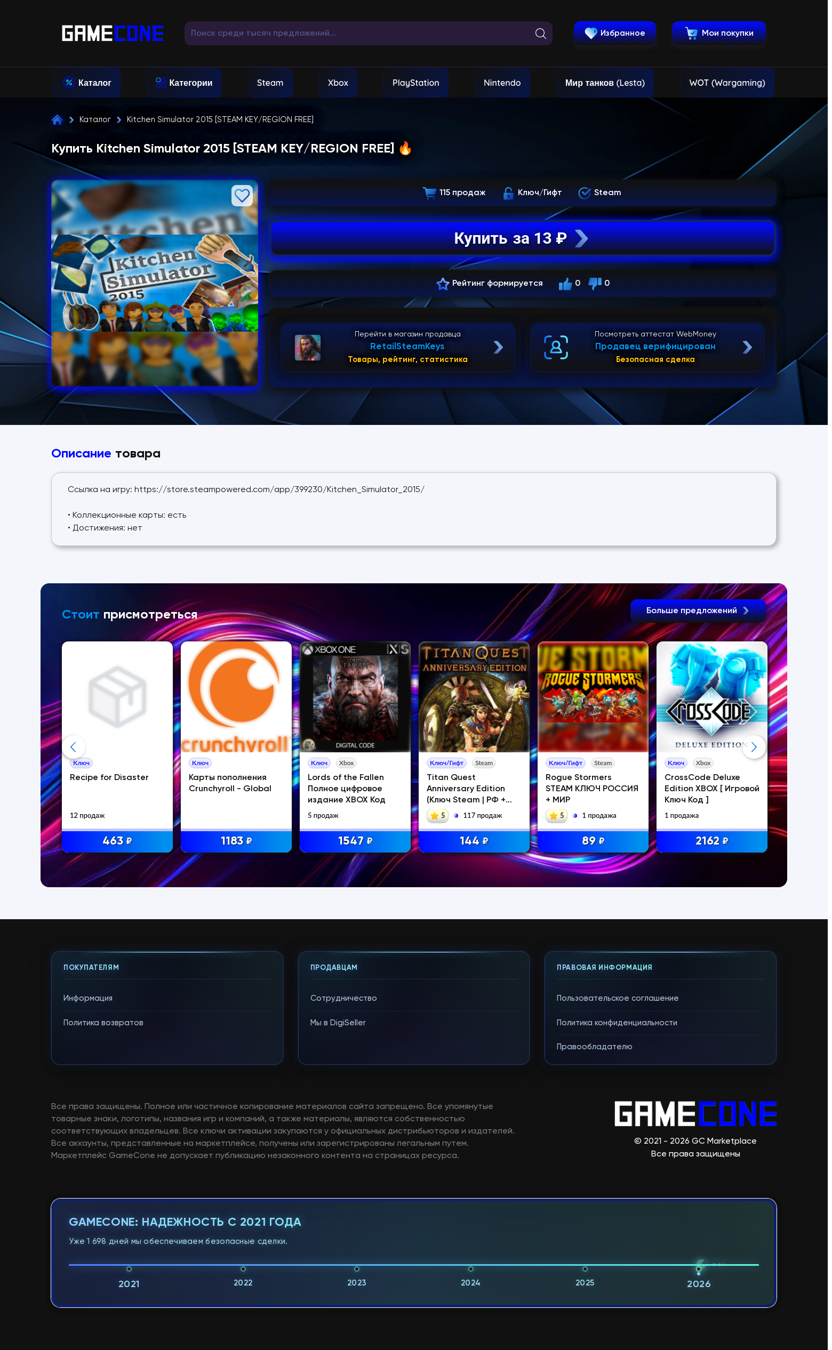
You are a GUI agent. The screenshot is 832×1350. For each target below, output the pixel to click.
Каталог (94, 82)
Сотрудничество (343, 998)
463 (117, 841)
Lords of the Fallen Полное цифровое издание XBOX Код (347, 789)
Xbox (338, 82)
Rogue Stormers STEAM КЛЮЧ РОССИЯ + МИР (592, 789)
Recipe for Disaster (109, 778)
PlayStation (416, 82)
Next (754, 747)
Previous (73, 747)
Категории (190, 82)
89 (593, 841)
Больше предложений (698, 611)
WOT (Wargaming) (727, 82)
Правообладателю (595, 1047)
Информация (88, 998)
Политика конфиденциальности (617, 1023)
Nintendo (502, 82)
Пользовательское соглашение (618, 998)
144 (474, 841)
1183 (236, 841)
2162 (712, 841)
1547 (355, 841)
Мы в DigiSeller (338, 1023)
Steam (270, 82)
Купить (522, 238)
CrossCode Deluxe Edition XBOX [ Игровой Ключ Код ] (712, 789)
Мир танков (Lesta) (605, 82)
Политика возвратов (103, 1023)
